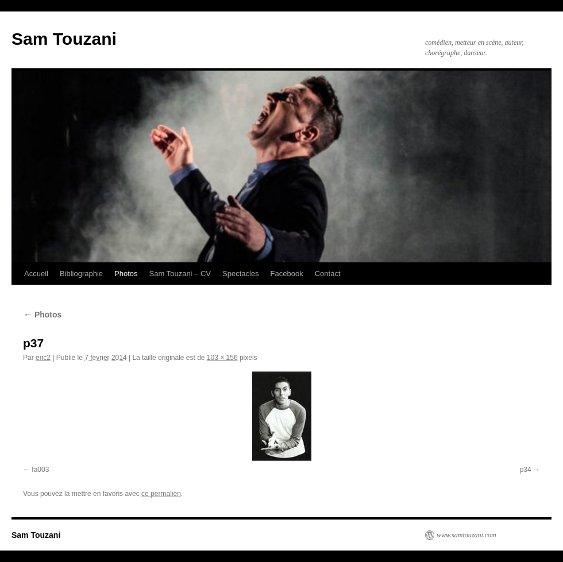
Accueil (36, 273)
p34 (525, 470)
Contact (328, 273)
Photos (125, 273)
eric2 (43, 358)
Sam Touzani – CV (180, 273)
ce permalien (161, 494)
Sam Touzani (64, 38)
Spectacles (240, 273)
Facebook (287, 273)
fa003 (40, 470)
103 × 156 (222, 358)
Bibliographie (81, 273)
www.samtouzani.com (466, 535)
